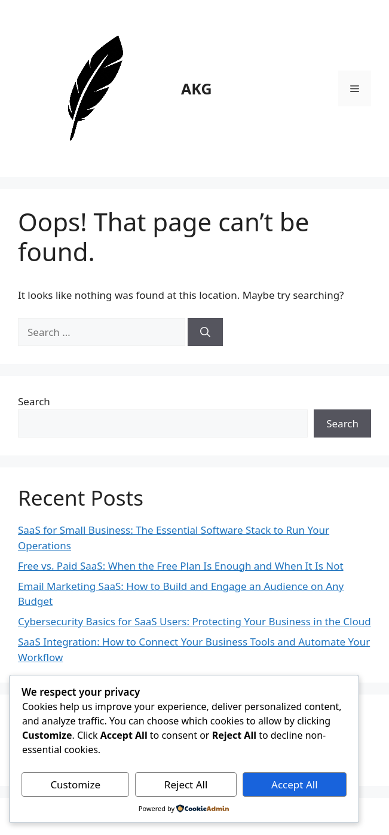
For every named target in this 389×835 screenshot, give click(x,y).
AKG (196, 88)
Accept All (294, 784)
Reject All (186, 784)
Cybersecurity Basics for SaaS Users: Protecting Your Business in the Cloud (194, 621)
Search (34, 401)
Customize (75, 784)
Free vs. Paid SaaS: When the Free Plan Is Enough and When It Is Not (181, 566)
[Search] (205, 332)
